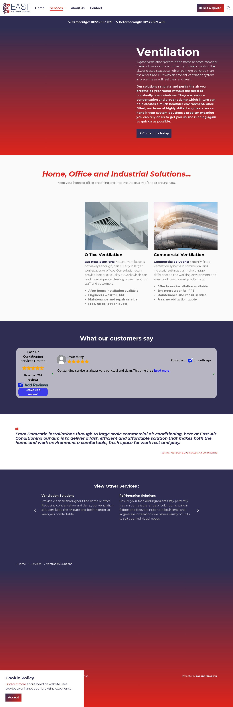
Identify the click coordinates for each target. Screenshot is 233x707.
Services (56, 8)
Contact (96, 8)
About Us (78, 8)
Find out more (15, 684)
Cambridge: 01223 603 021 (90, 22)
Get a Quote (210, 8)
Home (39, 8)
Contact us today (154, 133)
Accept (13, 698)
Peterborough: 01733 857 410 (140, 22)
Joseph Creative (207, 675)
